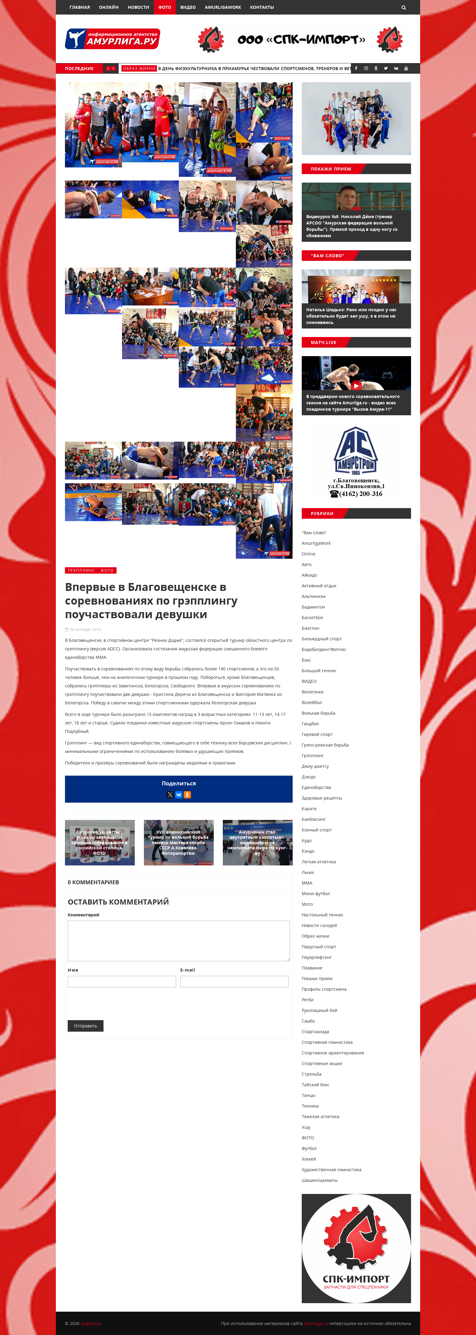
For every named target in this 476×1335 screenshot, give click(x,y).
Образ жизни (139, 68)
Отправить (85, 1026)
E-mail (187, 970)
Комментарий (83, 915)
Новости (138, 7)
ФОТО (107, 570)
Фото (164, 7)
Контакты (262, 7)
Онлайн (109, 7)
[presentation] (114, 1004)
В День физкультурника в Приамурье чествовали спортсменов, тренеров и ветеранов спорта (273, 68)
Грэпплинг (81, 570)
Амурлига (91, 1323)
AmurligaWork (223, 7)
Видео (188, 7)
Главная (80, 7)
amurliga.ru (316, 1323)
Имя (73, 970)
